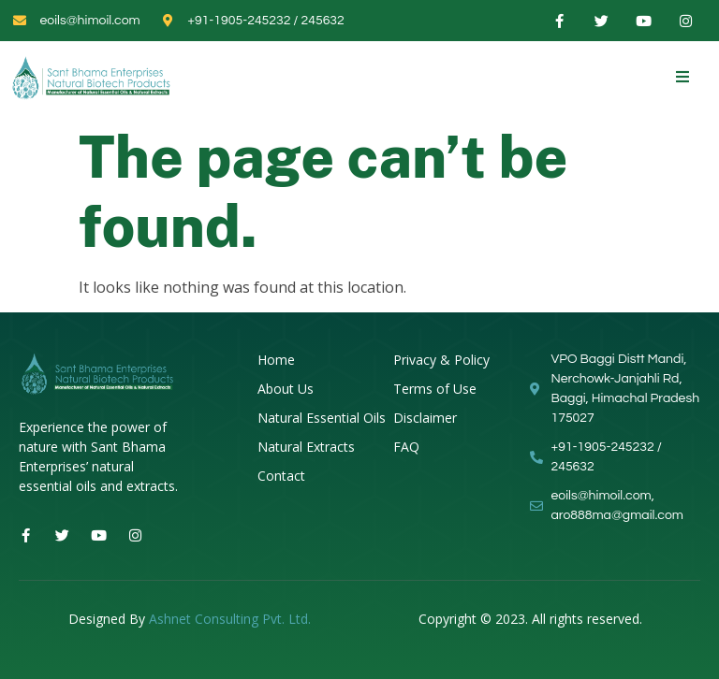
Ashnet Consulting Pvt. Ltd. (230, 619)
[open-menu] (682, 77)
